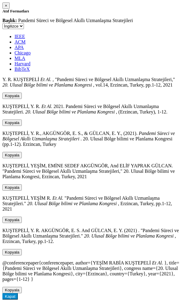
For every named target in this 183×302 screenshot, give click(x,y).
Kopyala (12, 96)
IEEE (20, 36)
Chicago (23, 52)
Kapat (10, 296)
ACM (20, 41)
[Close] (6, 5)
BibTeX (22, 69)
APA (19, 47)
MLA (20, 58)
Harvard (22, 63)
